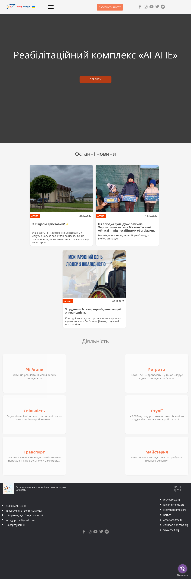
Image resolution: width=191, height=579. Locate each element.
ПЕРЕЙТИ (96, 79)
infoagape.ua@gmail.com (20, 520)
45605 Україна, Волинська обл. (24, 510)
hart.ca (167, 515)
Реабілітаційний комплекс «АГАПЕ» (95, 54)
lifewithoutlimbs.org (174, 509)
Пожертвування (15, 525)
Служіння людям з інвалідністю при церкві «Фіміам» (40, 488)
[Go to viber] (182, 568)
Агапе (34, 216)
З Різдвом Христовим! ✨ (50, 224)
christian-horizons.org (175, 525)
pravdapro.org (171, 499)
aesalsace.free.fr (172, 520)
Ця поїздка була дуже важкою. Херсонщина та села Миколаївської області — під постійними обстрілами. (126, 227)
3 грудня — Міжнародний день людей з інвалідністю (93, 310)
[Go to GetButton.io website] (182, 575)
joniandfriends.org (173, 504)
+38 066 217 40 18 (16, 506)
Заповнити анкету (110, 7)
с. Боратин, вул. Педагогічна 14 (24, 515)
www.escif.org (171, 530)
